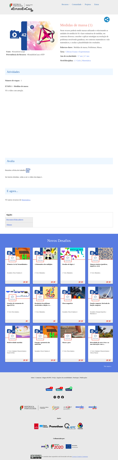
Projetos (88, 4)
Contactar (38, 377)
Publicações (83, 377)
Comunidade (76, 4)
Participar (76, 377)
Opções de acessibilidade (64, 377)
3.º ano (80, 56)
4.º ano (86, 56)
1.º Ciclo (77, 61)
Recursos (65, 4)
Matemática (86, 61)
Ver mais (107, 366)
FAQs (54, 377)
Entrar (96, 4)
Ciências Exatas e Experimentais (78, 52)
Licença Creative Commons (80, 456)
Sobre (32, 377)
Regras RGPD (47, 377)
